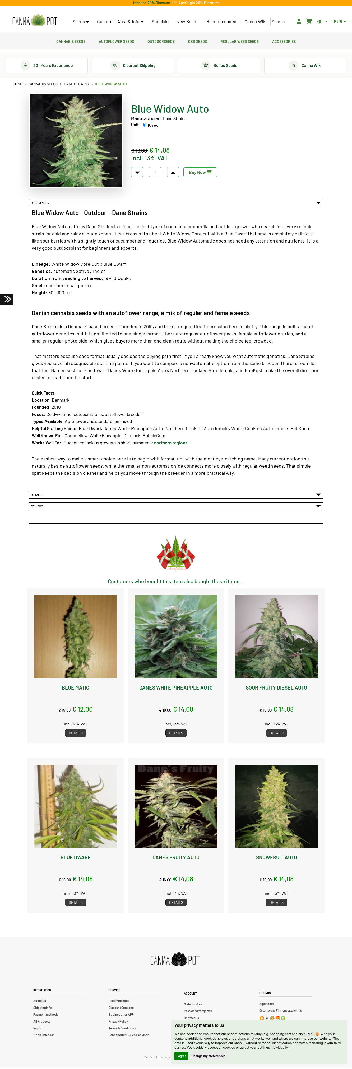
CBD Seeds (197, 41)
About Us (39, 1002)
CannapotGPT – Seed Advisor (129, 1036)
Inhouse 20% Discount (152, 3)
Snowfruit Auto (276, 858)
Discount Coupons (121, 1008)
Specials (160, 21)
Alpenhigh (266, 1004)
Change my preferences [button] (208, 1056)
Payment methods (45, 1015)
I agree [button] (181, 1056)
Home (17, 85)
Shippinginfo (42, 1008)
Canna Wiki (255, 21)
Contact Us (191, 1019)
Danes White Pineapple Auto (176, 688)
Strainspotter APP (121, 1015)
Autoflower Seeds (116, 41)
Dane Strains (76, 85)
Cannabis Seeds (70, 41)
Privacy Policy (118, 1022)
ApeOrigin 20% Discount (198, 3)
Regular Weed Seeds (239, 41)
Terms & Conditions (122, 1029)
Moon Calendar (43, 1036)
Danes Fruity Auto (176, 858)
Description (176, 204)
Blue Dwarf (75, 858)
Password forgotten (198, 1012)
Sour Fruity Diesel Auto (276, 688)
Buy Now (200, 173)
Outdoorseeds (161, 41)
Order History (193, 1005)
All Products (41, 1022)
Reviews (176, 507)
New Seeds (187, 21)
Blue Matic (76, 688)
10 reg (153, 126)
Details (176, 496)
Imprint (38, 1029)
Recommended (221, 21)
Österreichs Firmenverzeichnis (280, 1011)
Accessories (284, 41)
